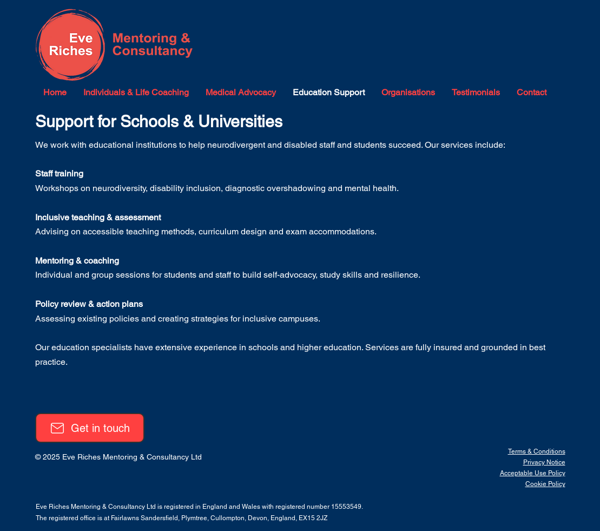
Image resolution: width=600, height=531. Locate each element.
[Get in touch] (89, 428)
